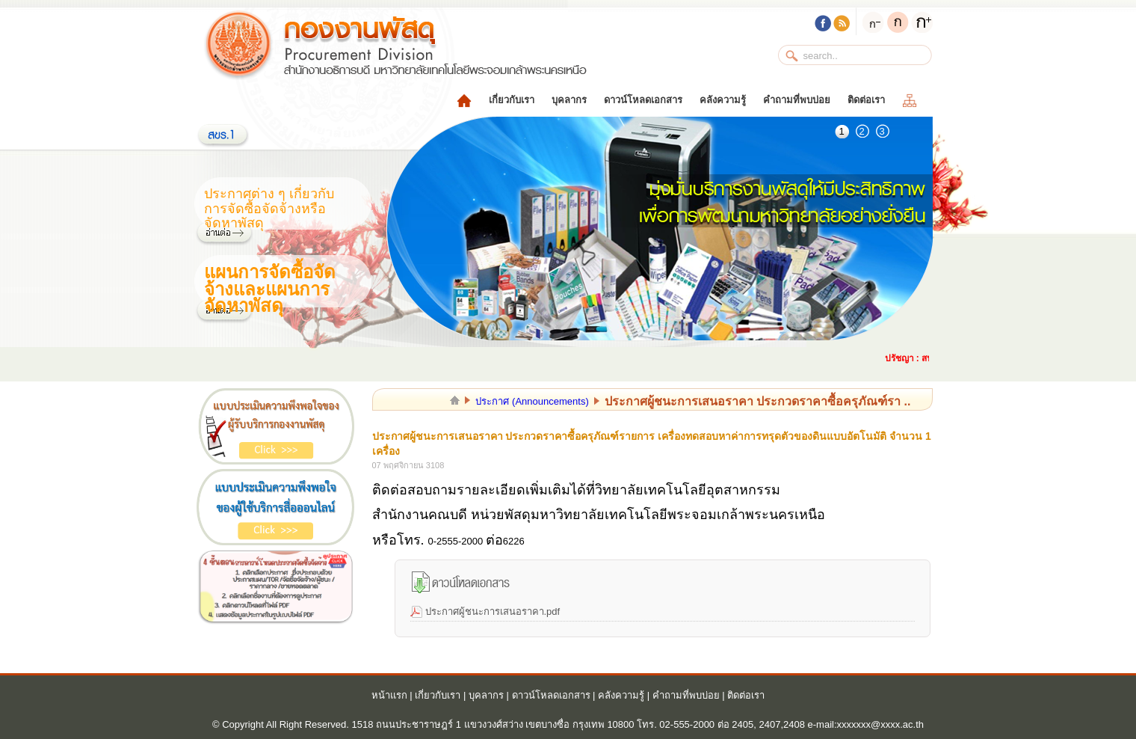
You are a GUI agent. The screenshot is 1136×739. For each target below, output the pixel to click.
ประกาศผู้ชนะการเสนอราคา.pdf (493, 611)
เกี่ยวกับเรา (511, 99)
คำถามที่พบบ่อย (796, 99)
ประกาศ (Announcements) (531, 401)
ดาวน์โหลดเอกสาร (643, 99)
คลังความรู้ (723, 99)
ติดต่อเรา (866, 99)
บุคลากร (569, 99)
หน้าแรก (389, 695)
